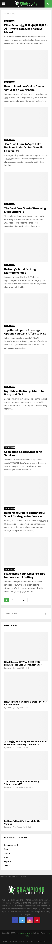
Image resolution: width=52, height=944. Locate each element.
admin (8, 668)
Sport (6, 849)
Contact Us (23, 941)
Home (5, 941)
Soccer (7, 853)
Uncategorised (10, 21)
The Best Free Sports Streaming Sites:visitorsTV (21, 782)
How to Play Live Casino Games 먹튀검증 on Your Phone (24, 88)
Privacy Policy (42, 941)
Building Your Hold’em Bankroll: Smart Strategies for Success (24, 514)
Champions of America (24, 933)
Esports (7, 861)
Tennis (7, 865)
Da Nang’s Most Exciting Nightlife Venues (20, 270)
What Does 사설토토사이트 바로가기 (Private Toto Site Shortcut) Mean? (25, 29)
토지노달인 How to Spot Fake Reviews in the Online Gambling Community (24, 147)
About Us (13, 941)
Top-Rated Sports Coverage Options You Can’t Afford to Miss (25, 331)
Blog (32, 941)
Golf (6, 857)
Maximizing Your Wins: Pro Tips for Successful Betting (24, 575)
